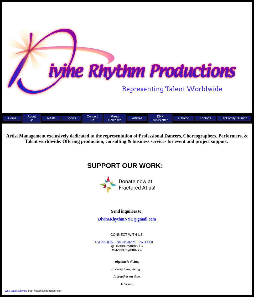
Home (12, 118)
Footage (205, 118)
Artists (51, 118)
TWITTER (145, 242)
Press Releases (114, 118)
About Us (32, 118)
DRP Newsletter (160, 118)
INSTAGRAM (126, 242)
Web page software (16, 290)
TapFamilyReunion (234, 118)
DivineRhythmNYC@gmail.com (127, 219)
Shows (71, 118)
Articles (137, 118)
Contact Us (92, 118)
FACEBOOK (104, 242)
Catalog (183, 118)
